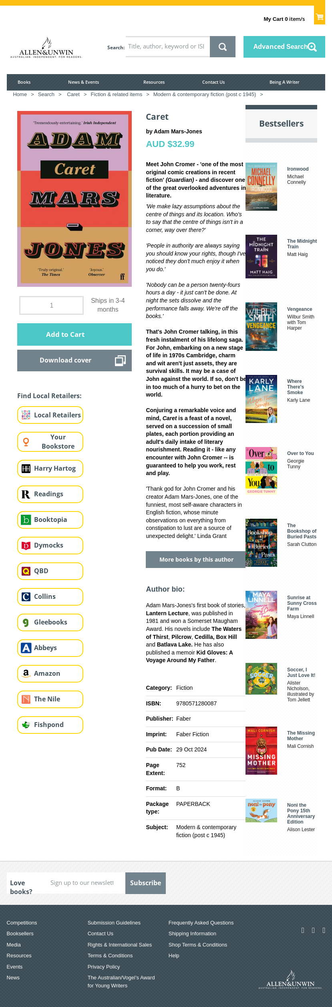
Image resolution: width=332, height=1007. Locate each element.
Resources (154, 82)
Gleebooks (50, 622)
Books (24, 82)
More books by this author (196, 559)
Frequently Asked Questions (201, 923)
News (13, 978)
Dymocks (48, 545)
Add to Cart (65, 334)
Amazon (47, 673)
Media (14, 945)
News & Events (83, 82)
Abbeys (45, 647)
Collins (45, 596)
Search (115, 47)
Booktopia (50, 519)
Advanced (281, 46)
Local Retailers (57, 415)
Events (15, 967)
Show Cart (320, 14)
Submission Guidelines (114, 923)
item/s (284, 18)
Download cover (65, 360)
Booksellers (20, 933)
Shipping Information (192, 933)
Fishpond (49, 724)
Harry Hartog (55, 468)
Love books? (21, 886)
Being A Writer (285, 82)
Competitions (22, 923)
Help (174, 956)
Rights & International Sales (120, 945)
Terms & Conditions (110, 956)
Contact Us (213, 82)
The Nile (47, 699)
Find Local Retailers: (49, 395)
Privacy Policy (104, 967)
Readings (48, 493)
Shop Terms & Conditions (198, 945)
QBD (41, 570)
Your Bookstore (58, 442)
